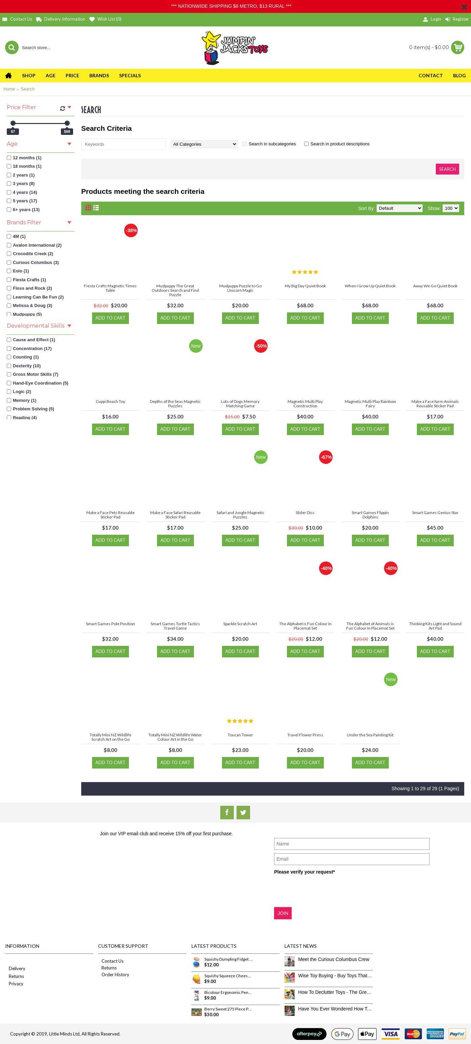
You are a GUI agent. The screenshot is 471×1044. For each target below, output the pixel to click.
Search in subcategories (272, 143)
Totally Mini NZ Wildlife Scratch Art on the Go (110, 737)
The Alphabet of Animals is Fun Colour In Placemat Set (370, 626)
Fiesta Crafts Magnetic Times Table (110, 288)
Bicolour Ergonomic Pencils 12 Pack (228, 992)
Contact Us (111, 961)
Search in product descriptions (339, 143)
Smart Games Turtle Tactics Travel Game (175, 626)
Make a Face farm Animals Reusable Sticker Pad (435, 403)
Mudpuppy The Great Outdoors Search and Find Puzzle (175, 290)
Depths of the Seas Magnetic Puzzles (175, 403)
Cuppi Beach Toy (110, 401)
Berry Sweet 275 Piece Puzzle (228, 1009)
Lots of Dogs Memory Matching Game (240, 403)
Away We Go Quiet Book (435, 285)
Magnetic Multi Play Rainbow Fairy (370, 403)
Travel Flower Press (305, 734)
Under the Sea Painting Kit (370, 734)
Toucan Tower (240, 734)
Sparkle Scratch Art (240, 623)
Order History (113, 974)
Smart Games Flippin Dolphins (370, 514)
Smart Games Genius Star (435, 512)
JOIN (282, 913)
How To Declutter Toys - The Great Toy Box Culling (335, 992)
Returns (14, 977)
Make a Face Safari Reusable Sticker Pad (175, 514)
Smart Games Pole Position (110, 623)
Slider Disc (305, 512)
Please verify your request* (304, 872)
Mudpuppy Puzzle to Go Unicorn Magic (240, 288)
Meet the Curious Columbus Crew (333, 959)
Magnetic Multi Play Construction (305, 403)
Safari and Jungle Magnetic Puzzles (240, 514)
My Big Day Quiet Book (305, 285)
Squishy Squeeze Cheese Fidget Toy (228, 976)
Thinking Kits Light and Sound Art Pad (435, 626)
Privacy (14, 984)
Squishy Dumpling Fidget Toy (228, 959)
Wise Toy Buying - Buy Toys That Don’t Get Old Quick (335, 975)
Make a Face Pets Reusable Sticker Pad (110, 514)
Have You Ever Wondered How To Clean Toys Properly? (335, 1008)
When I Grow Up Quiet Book (370, 285)
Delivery (15, 969)
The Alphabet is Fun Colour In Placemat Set (305, 626)
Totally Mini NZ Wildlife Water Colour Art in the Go (175, 737)
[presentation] (325, 890)
